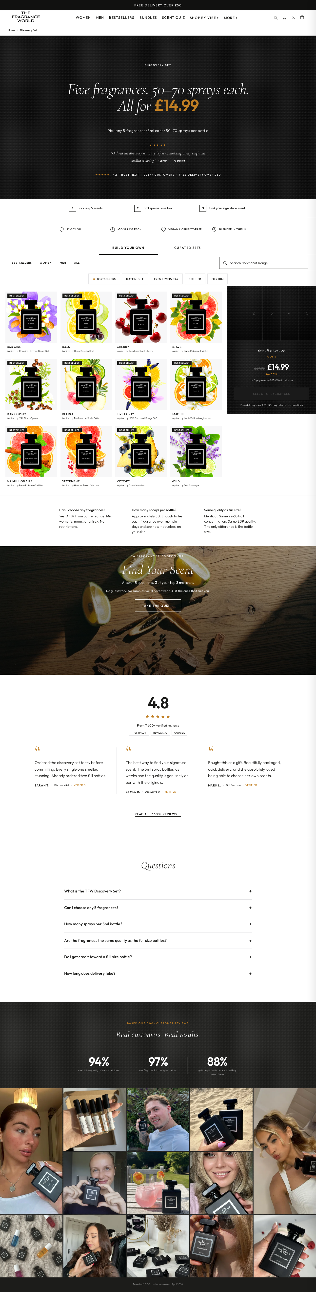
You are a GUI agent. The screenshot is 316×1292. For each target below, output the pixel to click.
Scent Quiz (173, 17)
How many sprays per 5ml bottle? (93, 923)
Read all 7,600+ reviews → (158, 814)
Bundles (148, 17)
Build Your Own (128, 248)
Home (11, 30)
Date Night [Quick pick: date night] (135, 279)
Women (83, 17)
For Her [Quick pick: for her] (195, 279)
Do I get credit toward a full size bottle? (98, 956)
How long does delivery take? (89, 973)
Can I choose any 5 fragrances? (91, 907)
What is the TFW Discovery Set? (92, 891)
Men (100, 17)
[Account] (293, 17)
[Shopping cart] (302, 18)
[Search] (275, 17)
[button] (31, 323)
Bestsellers (121, 17)
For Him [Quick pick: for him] (218, 279)
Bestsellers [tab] (22, 262)
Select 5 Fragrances (271, 394)
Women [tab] (46, 262)
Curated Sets (187, 248)
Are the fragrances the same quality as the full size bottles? (115, 940)
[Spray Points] (284, 17)
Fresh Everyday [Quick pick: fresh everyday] (166, 279)
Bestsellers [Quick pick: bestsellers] (104, 279)
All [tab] (77, 262)
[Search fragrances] (263, 263)
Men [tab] (63, 262)
